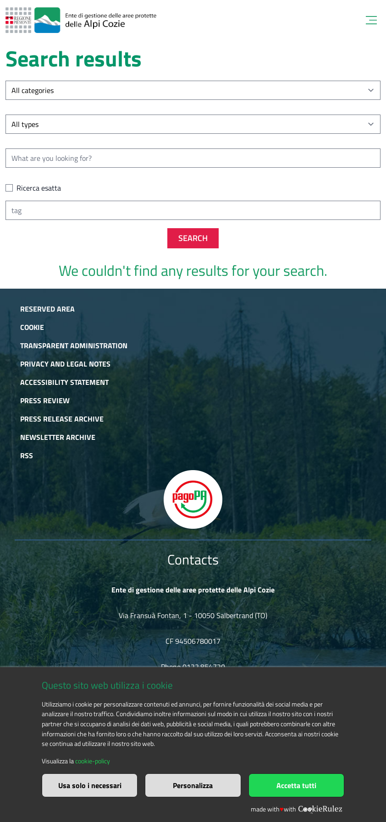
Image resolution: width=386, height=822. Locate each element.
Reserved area (47, 308)
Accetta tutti (296, 785)
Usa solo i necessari (89, 785)
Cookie (32, 327)
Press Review (45, 400)
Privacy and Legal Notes (65, 363)
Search (193, 238)
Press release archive (62, 418)
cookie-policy (92, 761)
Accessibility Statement (64, 382)
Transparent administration (73, 345)
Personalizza (193, 785)
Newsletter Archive (57, 437)
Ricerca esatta (39, 187)
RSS (26, 455)
